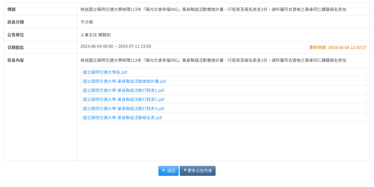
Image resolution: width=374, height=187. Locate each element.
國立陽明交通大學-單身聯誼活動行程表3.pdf (123, 108)
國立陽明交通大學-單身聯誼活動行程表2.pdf (123, 99)
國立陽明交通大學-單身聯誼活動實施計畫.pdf (124, 81)
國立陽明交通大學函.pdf (105, 72)
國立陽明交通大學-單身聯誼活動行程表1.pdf (123, 90)
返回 (168, 170)
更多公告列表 (197, 170)
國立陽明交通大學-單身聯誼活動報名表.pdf (122, 118)
